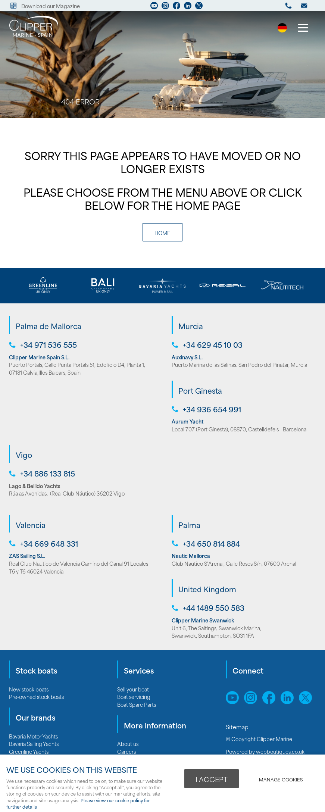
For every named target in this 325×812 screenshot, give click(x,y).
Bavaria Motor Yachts (33, 736)
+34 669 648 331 (49, 543)
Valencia (31, 524)
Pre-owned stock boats (36, 696)
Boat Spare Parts (136, 704)
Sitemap (238, 726)
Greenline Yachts (29, 751)
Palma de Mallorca (48, 325)
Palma (189, 524)
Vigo (24, 454)
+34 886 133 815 (47, 473)
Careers (126, 751)
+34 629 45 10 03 (213, 345)
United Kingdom (207, 588)
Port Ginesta (200, 390)
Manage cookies (281, 779)
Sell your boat (133, 689)
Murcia (190, 325)
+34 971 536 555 (48, 345)
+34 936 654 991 (212, 409)
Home (162, 233)
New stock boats (29, 689)
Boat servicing (133, 696)
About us (127, 743)
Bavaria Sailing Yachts (34, 743)
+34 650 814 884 (211, 543)
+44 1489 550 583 (213, 608)
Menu (300, 28)
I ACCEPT (212, 779)
